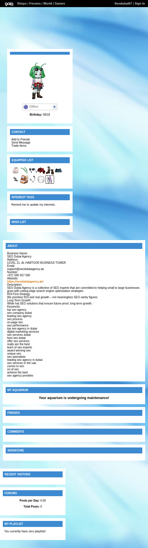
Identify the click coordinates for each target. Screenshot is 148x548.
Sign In (140, 3)
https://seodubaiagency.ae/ (25, 281)
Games (60, 3)
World (47, 3)
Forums (35, 3)
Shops (22, 3)
